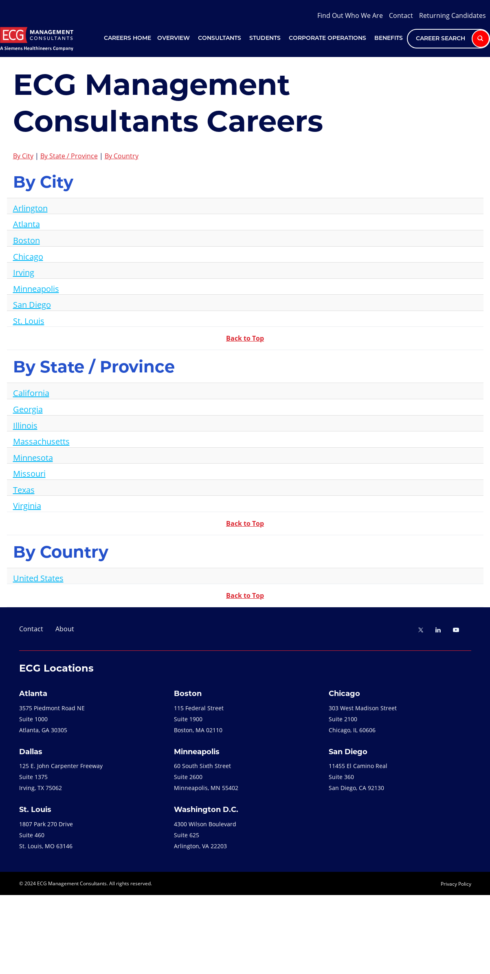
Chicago (28, 256)
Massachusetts (41, 441)
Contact (401, 15)
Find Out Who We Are (350, 15)
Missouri (29, 473)
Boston (26, 240)
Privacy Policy (456, 883)
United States (38, 578)
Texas (24, 489)
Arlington (30, 208)
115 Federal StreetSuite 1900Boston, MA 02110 (199, 719)
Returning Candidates (452, 15)
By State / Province (69, 155)
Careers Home (127, 38)
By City (23, 155)
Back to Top (245, 338)
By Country (121, 155)
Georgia (28, 409)
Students (265, 38)
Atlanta (26, 224)
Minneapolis (36, 288)
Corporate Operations (327, 38)
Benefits (388, 38)
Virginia (27, 505)
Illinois (25, 425)
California (31, 392)
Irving (23, 272)
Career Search (453, 39)
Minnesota (33, 457)
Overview (173, 38)
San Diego (32, 304)
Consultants (219, 38)
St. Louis (28, 320)
